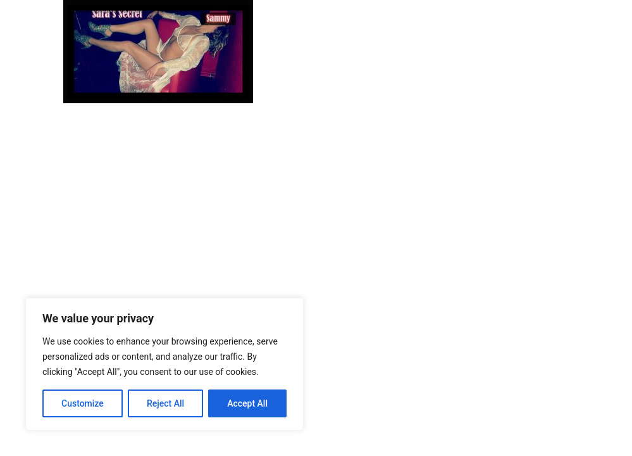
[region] (164, 364)
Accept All (247, 403)
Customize (82, 403)
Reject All (165, 403)
